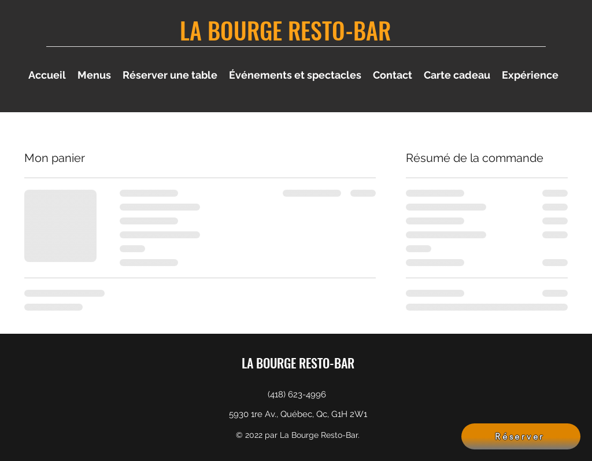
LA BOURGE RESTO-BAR (285, 30)
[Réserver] (520, 436)
